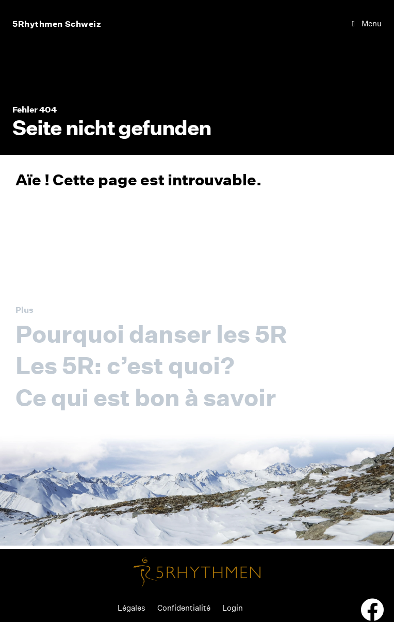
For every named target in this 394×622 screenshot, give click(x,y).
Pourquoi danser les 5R (151, 334)
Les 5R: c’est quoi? (125, 365)
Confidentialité (183, 608)
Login (232, 608)
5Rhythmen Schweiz (57, 24)
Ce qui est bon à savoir (145, 397)
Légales (131, 608)
